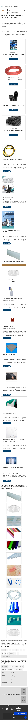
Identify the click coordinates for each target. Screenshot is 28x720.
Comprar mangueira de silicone (13, 12)
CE (7, 653)
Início (24, 689)
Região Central (4, 666)
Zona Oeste (16, 666)
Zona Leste (4, 669)
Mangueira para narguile (22, 10)
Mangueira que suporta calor (12, 10)
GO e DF (11, 653)
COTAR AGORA (13, 58)
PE (2, 653)
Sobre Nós (24, 693)
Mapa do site (23, 701)
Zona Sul (21, 666)
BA (5, 653)
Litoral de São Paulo (18, 669)
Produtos (24, 697)
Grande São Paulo (11, 669)
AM (15, 653)
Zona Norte (11, 666)
